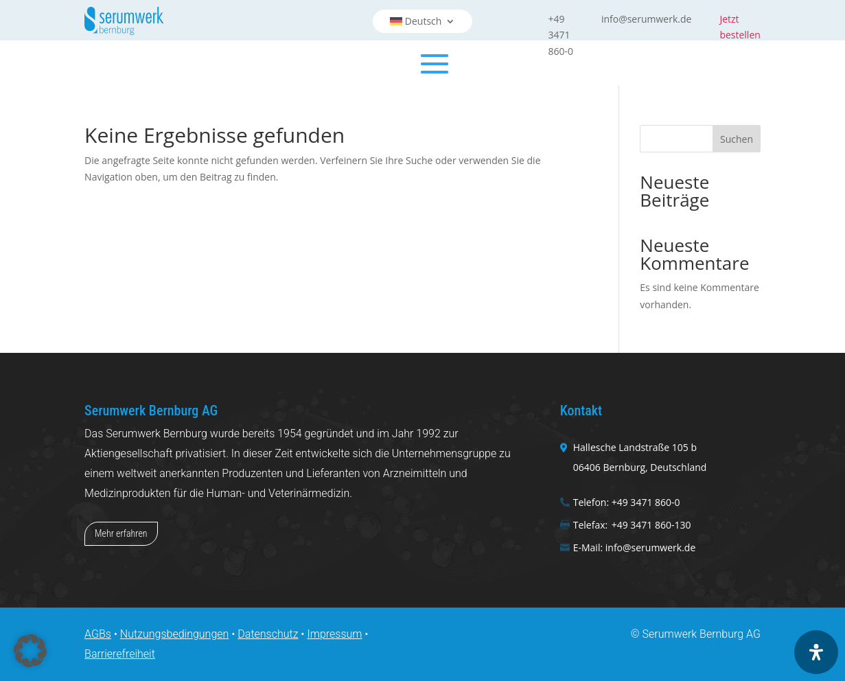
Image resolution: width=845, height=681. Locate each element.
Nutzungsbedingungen (174, 633)
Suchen (736, 139)
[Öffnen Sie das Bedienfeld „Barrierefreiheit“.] (816, 652)
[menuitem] (423, 21)
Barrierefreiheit (119, 653)
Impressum (334, 633)
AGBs (97, 633)
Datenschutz (268, 633)
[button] (30, 651)
